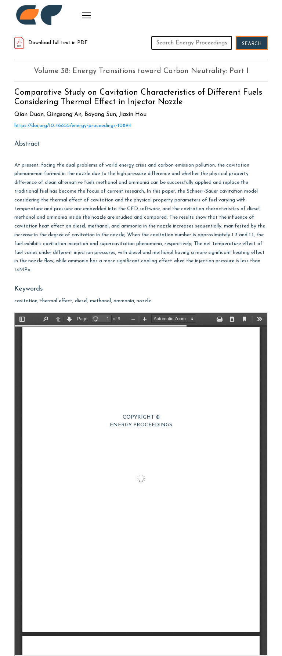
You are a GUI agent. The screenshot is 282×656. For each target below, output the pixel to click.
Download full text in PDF (51, 42)
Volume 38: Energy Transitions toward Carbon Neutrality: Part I (141, 71)
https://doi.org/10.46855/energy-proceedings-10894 (72, 125)
